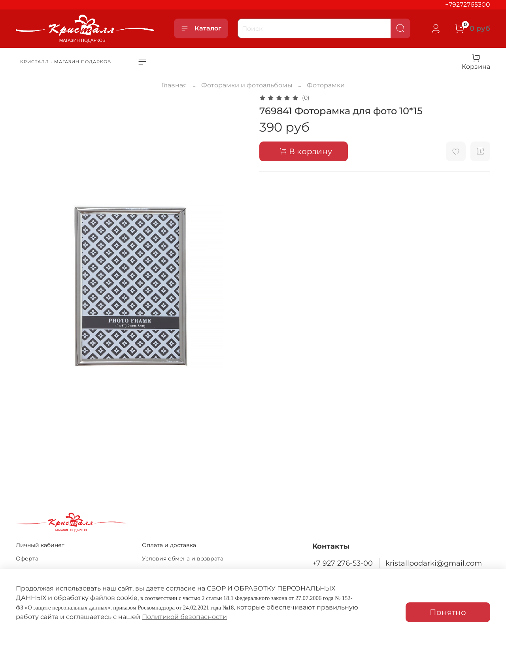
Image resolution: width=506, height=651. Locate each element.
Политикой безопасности (184, 617)
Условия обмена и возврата (182, 558)
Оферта (27, 558)
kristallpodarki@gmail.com (433, 563)
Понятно (448, 612)
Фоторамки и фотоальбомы (247, 85)
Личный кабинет (40, 545)
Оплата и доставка (169, 545)
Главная (174, 85)
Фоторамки (326, 85)
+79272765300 (467, 4)
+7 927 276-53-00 (342, 563)
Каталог (201, 28)
